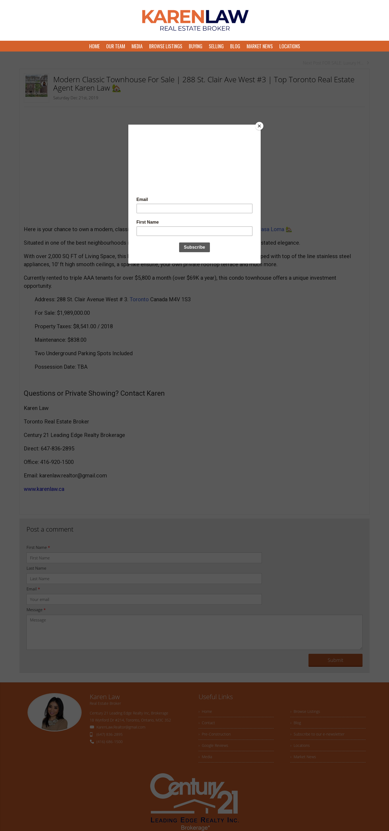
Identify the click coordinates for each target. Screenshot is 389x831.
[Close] (259, 126)
